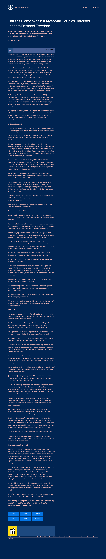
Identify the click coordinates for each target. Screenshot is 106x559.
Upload (25, 518)
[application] (31, 50)
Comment (37, 513)
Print (13, 513)
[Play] (10, 50)
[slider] (34, 50)
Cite (13, 518)
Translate (37, 518)
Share (25, 513)
